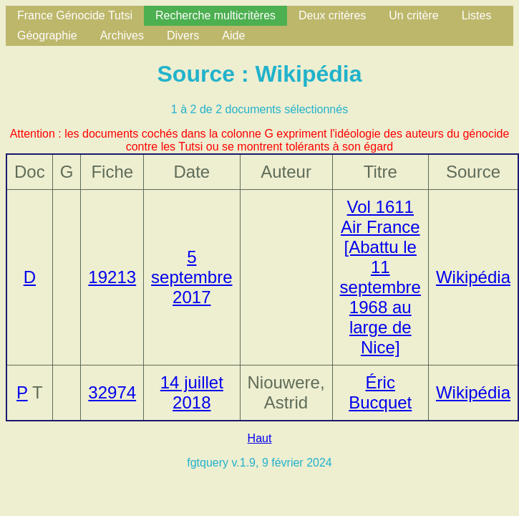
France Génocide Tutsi (74, 15)
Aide (233, 35)
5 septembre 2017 (191, 277)
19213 (112, 277)
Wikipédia (473, 277)
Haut (260, 438)
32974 (112, 392)
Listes (477, 15)
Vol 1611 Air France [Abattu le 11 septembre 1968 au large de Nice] (380, 277)
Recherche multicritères (215, 15)
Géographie (47, 35)
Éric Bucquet (380, 392)
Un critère (413, 15)
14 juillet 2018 (191, 392)
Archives (122, 35)
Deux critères (332, 15)
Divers (183, 35)
